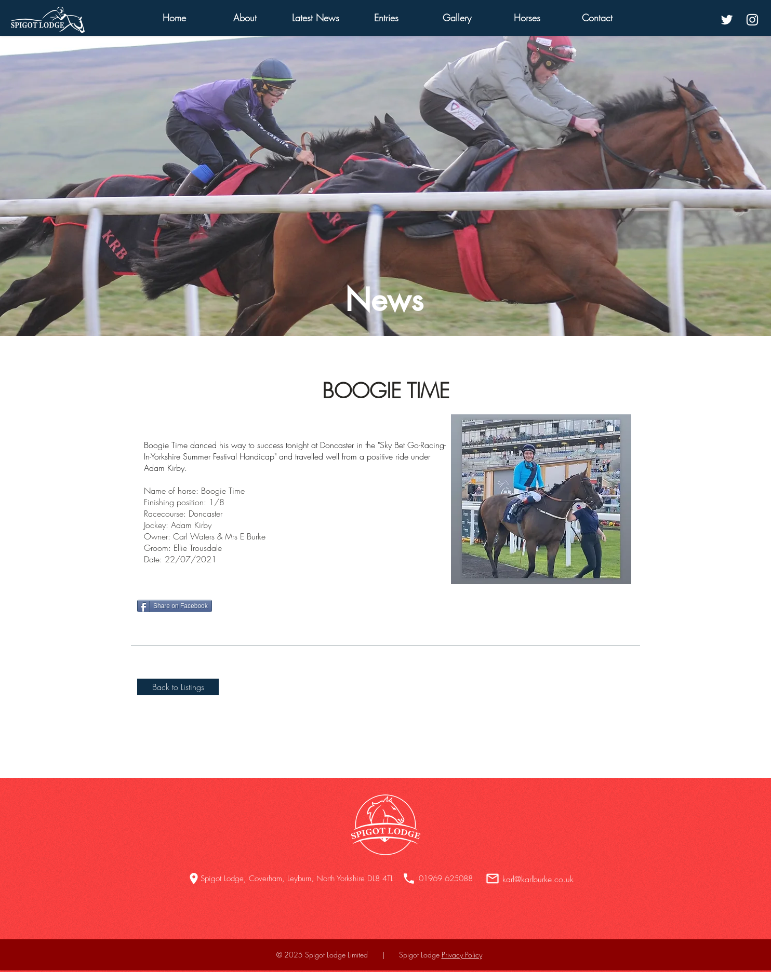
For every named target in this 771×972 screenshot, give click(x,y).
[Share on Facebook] (174, 606)
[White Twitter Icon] (727, 20)
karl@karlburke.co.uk (538, 879)
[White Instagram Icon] (752, 20)
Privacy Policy (462, 955)
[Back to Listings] (178, 687)
